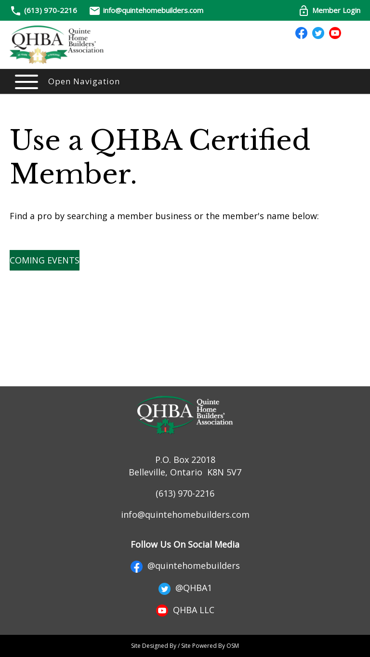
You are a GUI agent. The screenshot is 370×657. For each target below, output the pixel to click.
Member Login (329, 10)
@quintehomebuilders (185, 565)
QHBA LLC (185, 610)
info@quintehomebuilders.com (146, 10)
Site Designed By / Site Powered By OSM (185, 646)
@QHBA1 (185, 587)
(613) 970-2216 (50, 10)
